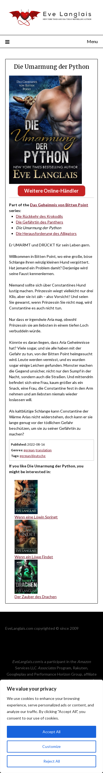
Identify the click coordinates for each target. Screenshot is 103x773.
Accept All (51, 731)
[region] (51, 726)
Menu (92, 41)
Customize (51, 746)
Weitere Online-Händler (51, 191)
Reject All (51, 761)
